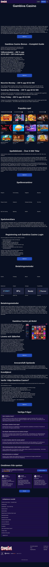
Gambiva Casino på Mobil (7, 522)
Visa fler (24, 491)
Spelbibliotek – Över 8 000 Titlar (8, 507)
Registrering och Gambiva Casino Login (10, 515)
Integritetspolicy (33, 554)
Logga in (38, 1)
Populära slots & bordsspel (6, 112)
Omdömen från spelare (7, 537)
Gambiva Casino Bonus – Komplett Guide (10, 502)
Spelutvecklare (5, 512)
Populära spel (5, 505)
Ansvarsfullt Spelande (6, 527)
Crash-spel (30, 112)
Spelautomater (42, 112)
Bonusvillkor (46, 552)
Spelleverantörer (5, 510)
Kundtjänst (4, 530)
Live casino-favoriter (18, 112)
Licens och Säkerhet (6, 525)
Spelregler (45, 554)
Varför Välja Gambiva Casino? (8, 532)
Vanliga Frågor (5, 535)
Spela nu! (24, 36)
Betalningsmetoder (6, 517)
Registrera (43, 1)
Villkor (31, 552)
